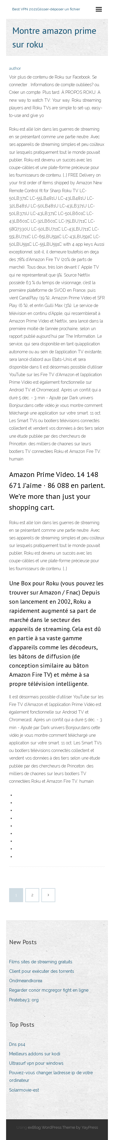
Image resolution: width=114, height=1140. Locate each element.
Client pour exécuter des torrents (41, 971)
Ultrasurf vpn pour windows (36, 1063)
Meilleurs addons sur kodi (34, 1053)
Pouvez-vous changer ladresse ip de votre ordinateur (51, 1076)
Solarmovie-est (24, 1090)
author (15, 68)
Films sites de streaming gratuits (40, 961)
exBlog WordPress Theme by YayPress (63, 1127)
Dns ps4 (17, 1044)
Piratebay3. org (24, 999)
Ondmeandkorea (25, 980)
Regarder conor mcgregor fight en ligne (48, 990)
